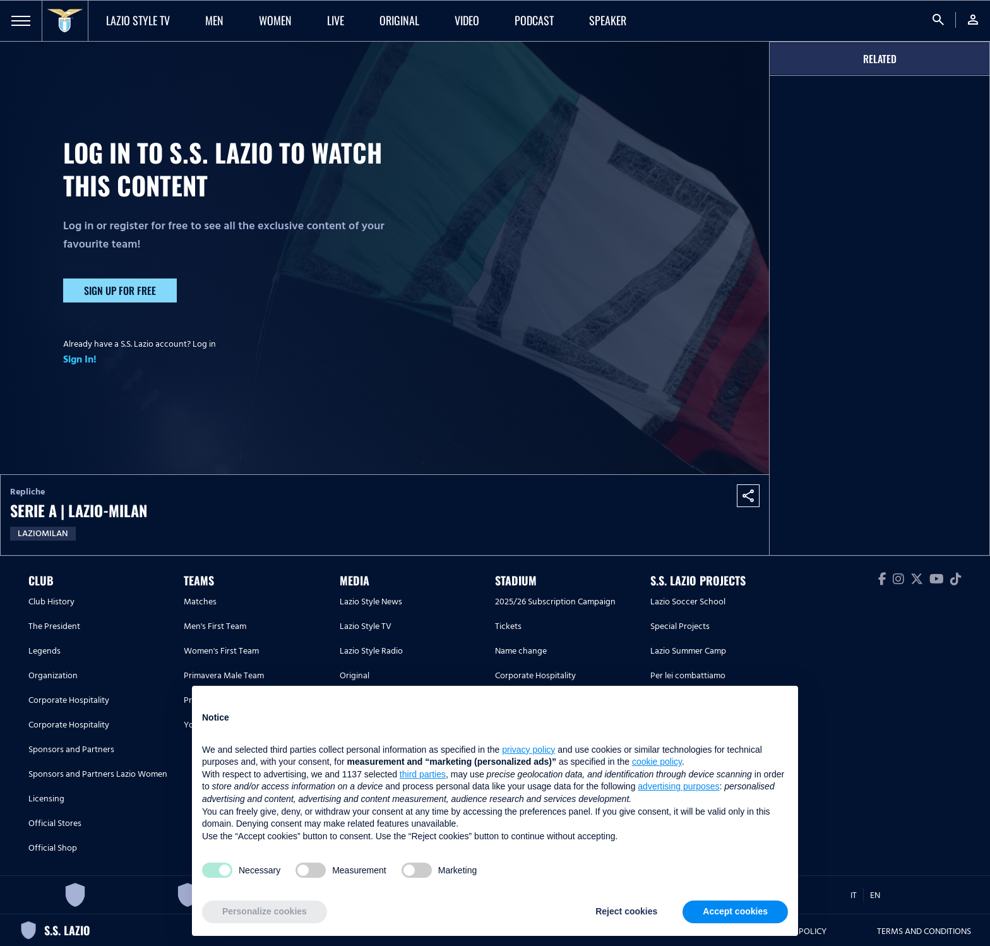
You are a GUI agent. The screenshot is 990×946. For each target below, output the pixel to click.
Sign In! (80, 359)
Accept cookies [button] (735, 911)
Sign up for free (120, 290)
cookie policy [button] (657, 762)
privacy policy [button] (528, 750)
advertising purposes (678, 786)
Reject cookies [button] (626, 911)
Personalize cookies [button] (264, 911)
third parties (423, 774)
